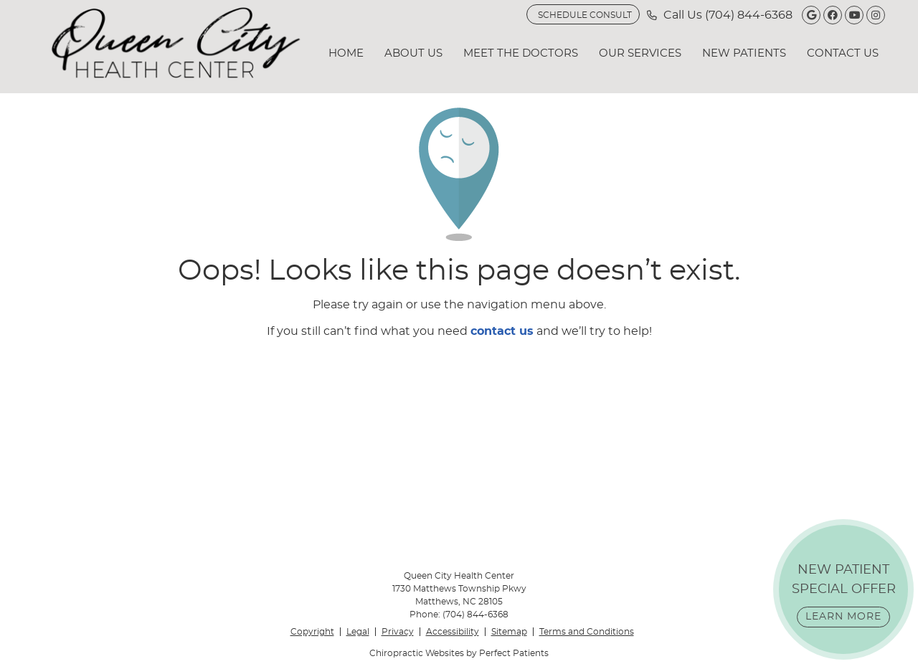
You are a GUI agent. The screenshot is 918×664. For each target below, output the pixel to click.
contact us (502, 331)
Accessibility (452, 631)
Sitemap (509, 631)
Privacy (398, 631)
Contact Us (843, 53)
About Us (413, 53)
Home (346, 53)
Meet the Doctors (520, 53)
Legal (357, 631)
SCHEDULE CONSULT (585, 15)
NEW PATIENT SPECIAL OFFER (844, 595)
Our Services (640, 53)
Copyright (312, 631)
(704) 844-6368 (748, 15)
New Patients (744, 53)
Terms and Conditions (586, 631)
